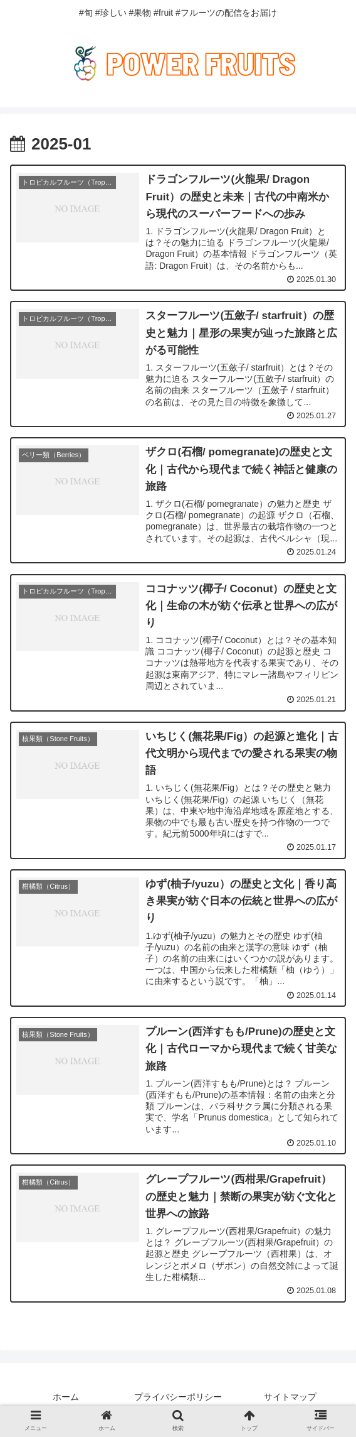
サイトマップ (290, 1397)
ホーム (66, 1397)
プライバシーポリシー (178, 1397)
